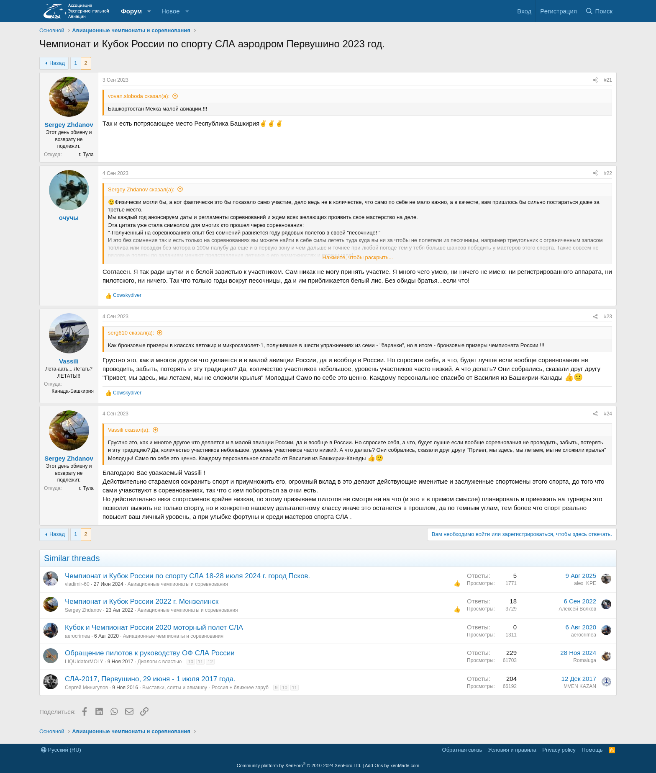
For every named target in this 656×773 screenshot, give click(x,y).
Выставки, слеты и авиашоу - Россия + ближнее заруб (205, 688)
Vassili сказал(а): (129, 430)
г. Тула (86, 154)
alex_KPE (585, 583)
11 (200, 661)
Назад (57, 63)
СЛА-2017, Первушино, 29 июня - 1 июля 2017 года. (150, 679)
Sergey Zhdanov (68, 124)
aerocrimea (77, 636)
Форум (131, 11)
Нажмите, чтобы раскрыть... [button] (358, 257)
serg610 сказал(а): (131, 333)
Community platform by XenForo (299, 765)
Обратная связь (462, 750)
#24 (608, 414)
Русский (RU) (61, 750)
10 (190, 661)
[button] (149, 11)
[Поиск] (599, 11)
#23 (608, 317)
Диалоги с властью (160, 662)
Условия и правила (512, 750)
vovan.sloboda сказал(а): (138, 96)
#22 (608, 173)
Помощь (592, 750)
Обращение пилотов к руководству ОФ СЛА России (150, 653)
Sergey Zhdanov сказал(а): (141, 189)
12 (210, 661)
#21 (608, 80)
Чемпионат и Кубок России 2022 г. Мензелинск (141, 602)
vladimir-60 (77, 584)
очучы (69, 217)
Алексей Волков (577, 609)
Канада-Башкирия (72, 391)
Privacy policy (558, 750)
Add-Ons (374, 765)
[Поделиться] (595, 80)
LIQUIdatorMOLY (84, 662)
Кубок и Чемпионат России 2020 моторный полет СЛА (154, 627)
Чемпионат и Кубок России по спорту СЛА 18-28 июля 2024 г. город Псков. (187, 576)
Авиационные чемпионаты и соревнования (178, 584)
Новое (170, 11)
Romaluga (584, 660)
